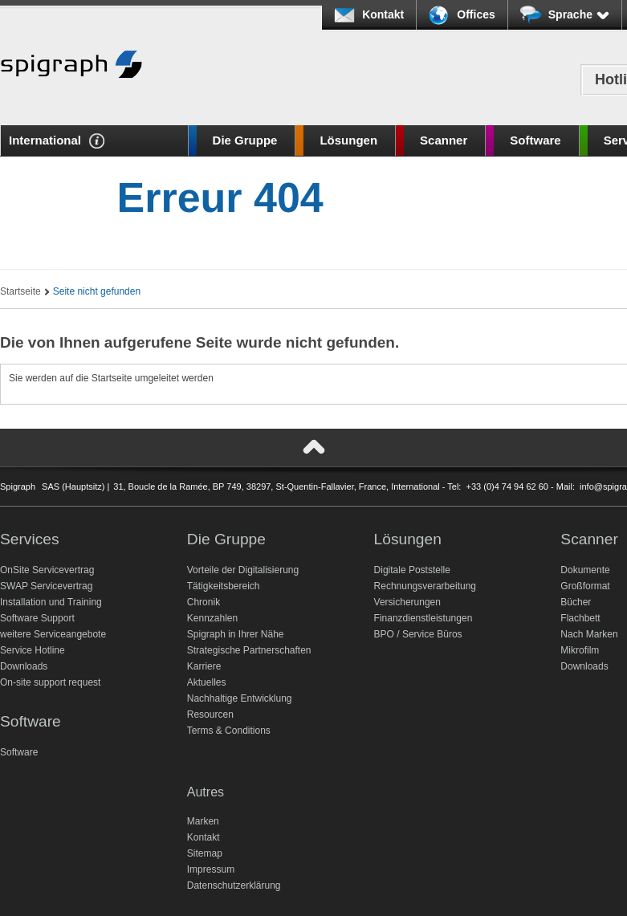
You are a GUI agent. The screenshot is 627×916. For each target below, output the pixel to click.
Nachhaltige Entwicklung (239, 698)
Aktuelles (206, 682)
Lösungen (348, 140)
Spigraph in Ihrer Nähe (235, 634)
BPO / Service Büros (418, 634)
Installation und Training (51, 602)
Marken (203, 821)
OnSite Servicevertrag (47, 570)
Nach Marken (588, 634)
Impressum (210, 869)
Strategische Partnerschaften (249, 650)
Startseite (20, 291)
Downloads (23, 666)
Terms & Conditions (229, 730)
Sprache (578, 14)
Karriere (204, 666)
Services (29, 539)
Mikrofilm (579, 650)
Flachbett (580, 618)
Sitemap (204, 853)
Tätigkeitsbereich (223, 586)
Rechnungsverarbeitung (425, 586)
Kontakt (383, 14)
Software (535, 140)
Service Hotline (32, 650)
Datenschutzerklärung (234, 885)
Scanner (443, 140)
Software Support (37, 618)
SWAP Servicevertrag (46, 586)
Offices (476, 14)
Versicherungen (407, 602)
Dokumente (584, 570)
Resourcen (210, 714)
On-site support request (50, 682)
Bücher (575, 602)
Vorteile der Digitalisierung (243, 570)
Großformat (584, 586)
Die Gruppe (245, 140)
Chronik (203, 602)
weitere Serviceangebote (53, 634)
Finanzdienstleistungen (423, 618)
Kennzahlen (212, 618)
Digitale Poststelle (412, 570)
